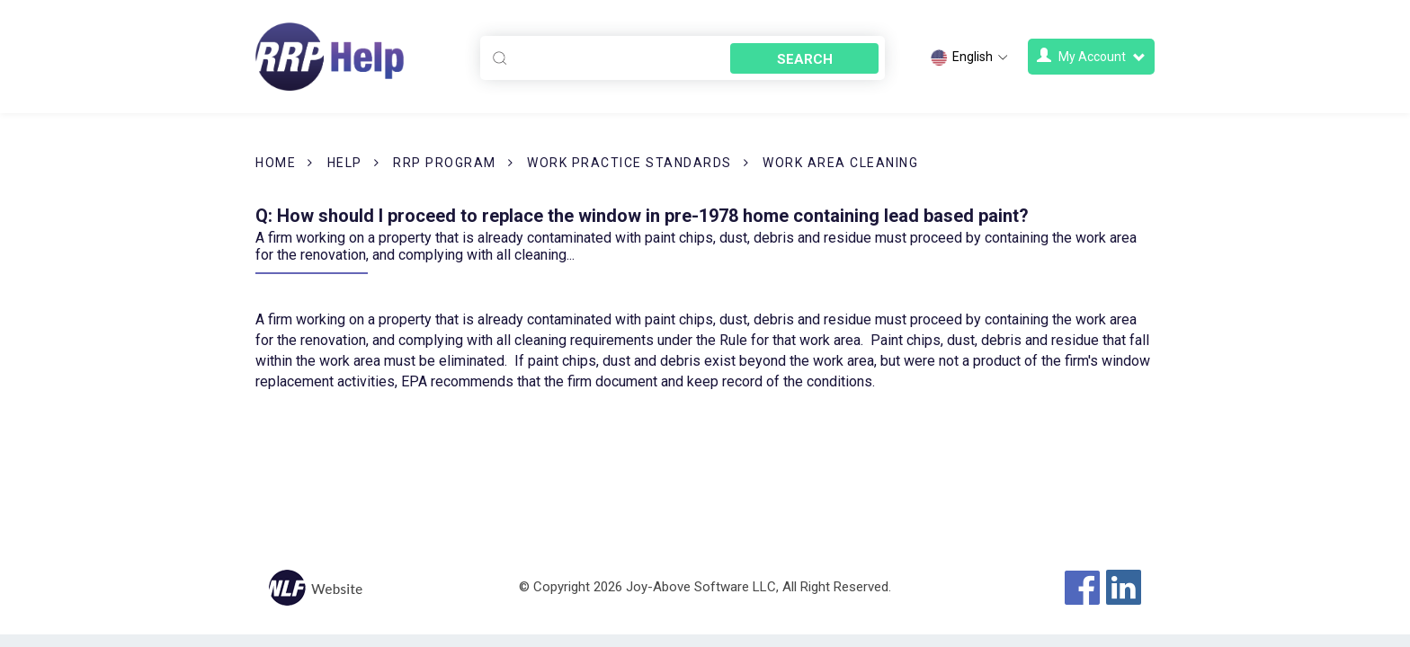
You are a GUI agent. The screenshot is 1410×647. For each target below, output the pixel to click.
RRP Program (444, 162)
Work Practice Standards (629, 162)
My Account (1091, 56)
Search (805, 59)
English (970, 57)
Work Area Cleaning (840, 162)
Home (275, 162)
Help (344, 162)
